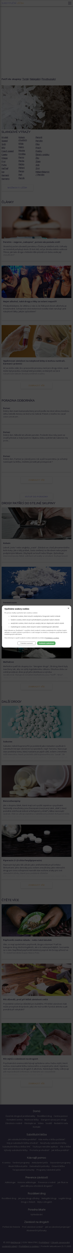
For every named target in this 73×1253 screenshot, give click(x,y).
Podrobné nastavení (27, 643)
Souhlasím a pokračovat (46, 643)
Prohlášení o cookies (52, 638)
